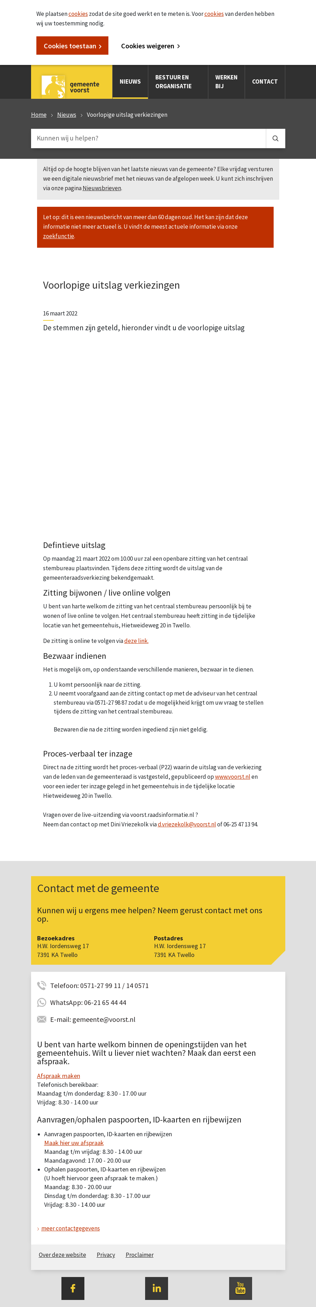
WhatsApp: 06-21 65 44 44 (88, 1002)
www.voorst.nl (232, 777)
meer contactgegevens (70, 1228)
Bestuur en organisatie (173, 81)
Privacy (106, 1255)
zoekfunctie (58, 236)
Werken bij (226, 81)
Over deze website (62, 1255)
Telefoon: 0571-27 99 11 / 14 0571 (99, 985)
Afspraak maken (58, 1076)
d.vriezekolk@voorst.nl (187, 824)
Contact (265, 81)
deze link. (136, 641)
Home (39, 115)
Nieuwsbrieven (102, 188)
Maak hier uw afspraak (74, 1143)
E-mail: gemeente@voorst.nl (93, 1019)
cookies (78, 14)
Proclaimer (140, 1255)
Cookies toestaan (70, 45)
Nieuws (130, 81)
